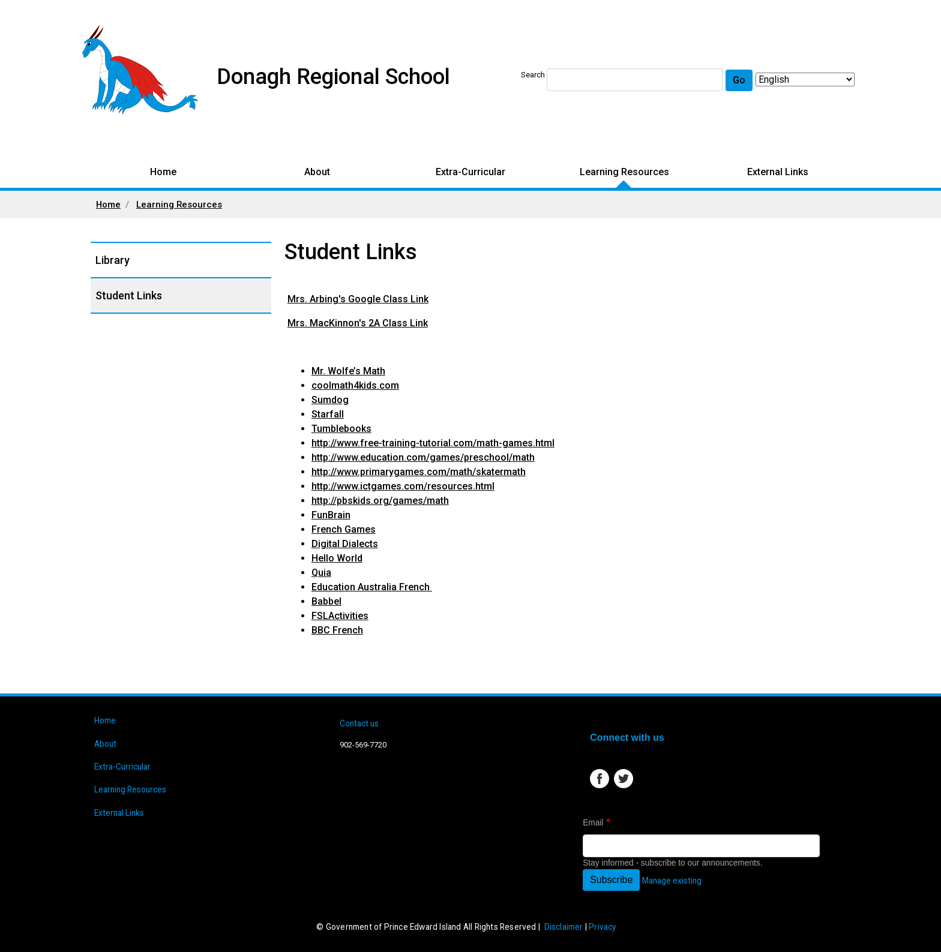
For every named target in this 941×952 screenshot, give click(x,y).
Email (593, 822)
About (317, 172)
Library (112, 260)
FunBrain (330, 515)
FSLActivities (339, 615)
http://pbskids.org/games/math (380, 500)
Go (739, 80)
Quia (321, 572)
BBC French (337, 630)
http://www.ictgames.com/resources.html (403, 486)
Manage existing (672, 880)
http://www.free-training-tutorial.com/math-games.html (433, 443)
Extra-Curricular (470, 172)
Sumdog (330, 400)
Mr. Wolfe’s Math (348, 371)
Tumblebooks (341, 428)
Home (163, 172)
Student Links (128, 295)
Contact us (359, 723)
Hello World (336, 558)
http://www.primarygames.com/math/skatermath (418, 471)
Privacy (602, 927)
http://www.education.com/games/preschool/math (423, 457)
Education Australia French (371, 587)
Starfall (327, 414)
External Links (777, 172)
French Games (343, 529)
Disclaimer (563, 927)
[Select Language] (805, 79)
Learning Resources (624, 172)
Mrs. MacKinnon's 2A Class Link (357, 323)
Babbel (326, 601)
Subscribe (611, 880)
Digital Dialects (344, 543)
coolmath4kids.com (355, 385)
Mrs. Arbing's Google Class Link (357, 299)
